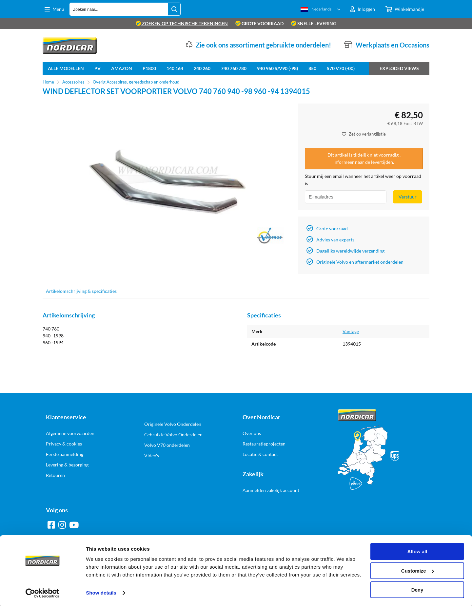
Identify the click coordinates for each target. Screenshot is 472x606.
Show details (101, 593)
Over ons (252, 433)
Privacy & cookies (64, 443)
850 (312, 68)
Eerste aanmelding (64, 454)
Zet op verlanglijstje (364, 134)
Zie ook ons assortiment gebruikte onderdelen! (263, 45)
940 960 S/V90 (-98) (277, 68)
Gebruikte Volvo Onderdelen (173, 434)
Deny (417, 590)
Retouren (55, 475)
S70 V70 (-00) (341, 68)
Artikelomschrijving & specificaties (81, 291)
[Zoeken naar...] (174, 9)
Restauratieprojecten (264, 443)
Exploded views (399, 68)
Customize (417, 571)
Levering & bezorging (67, 464)
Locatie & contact (260, 454)
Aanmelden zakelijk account (271, 490)
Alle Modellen (66, 68)
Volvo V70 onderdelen (167, 445)
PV (97, 68)
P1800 (149, 68)
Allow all (417, 551)
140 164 (175, 68)
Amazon (121, 68)
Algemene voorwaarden (70, 433)
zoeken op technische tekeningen (182, 23)
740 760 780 (233, 68)
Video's (151, 455)
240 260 (202, 68)
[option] (167, 182)
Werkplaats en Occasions (392, 45)
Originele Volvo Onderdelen (172, 424)
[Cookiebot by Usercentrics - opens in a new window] (42, 593)
